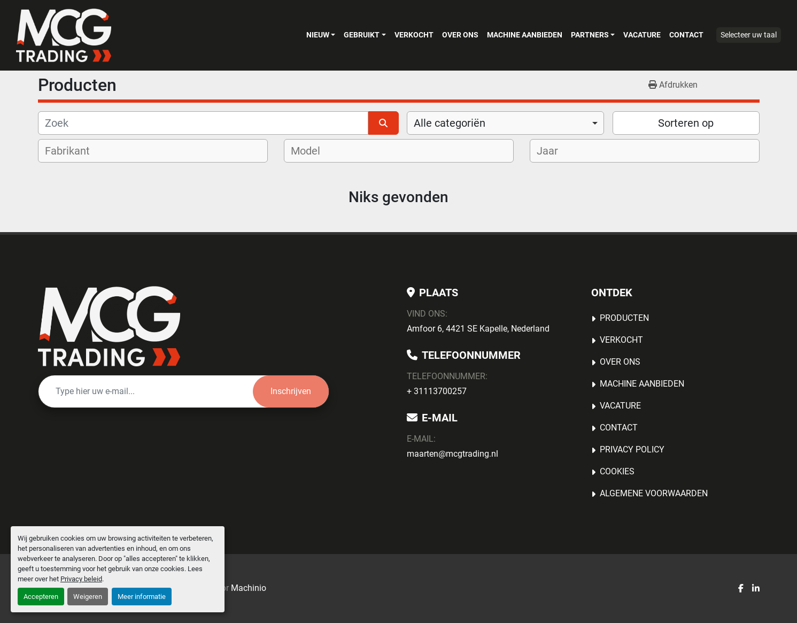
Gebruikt (362, 34)
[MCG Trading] (109, 326)
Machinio (248, 588)
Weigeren (87, 597)
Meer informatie (142, 597)
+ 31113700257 (437, 391)
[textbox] (74, 151)
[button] (320, 34)
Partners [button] (590, 34)
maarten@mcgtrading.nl (452, 454)
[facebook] (741, 588)
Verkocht (414, 34)
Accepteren (41, 597)
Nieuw (317, 34)
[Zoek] (203, 123)
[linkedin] (756, 588)
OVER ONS (460, 34)
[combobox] (505, 123)
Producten (624, 318)
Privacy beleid (81, 579)
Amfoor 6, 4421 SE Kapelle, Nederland (478, 329)
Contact (686, 34)
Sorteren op (686, 123)
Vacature (642, 34)
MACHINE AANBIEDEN (524, 34)
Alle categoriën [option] (449, 123)
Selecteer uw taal (749, 34)
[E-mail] (145, 391)
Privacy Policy (632, 449)
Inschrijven (290, 391)
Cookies (617, 471)
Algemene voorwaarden (654, 493)
